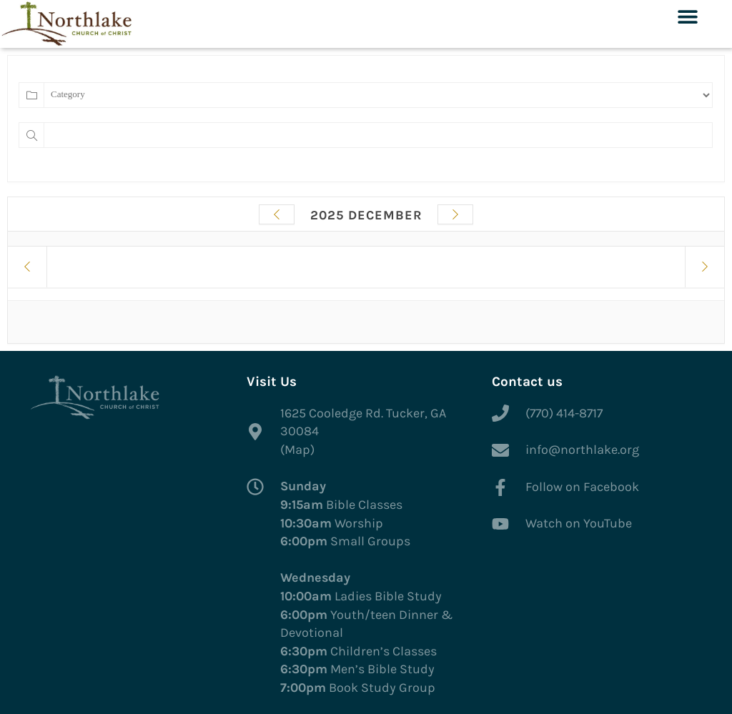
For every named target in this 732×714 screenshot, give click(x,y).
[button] (687, 16)
